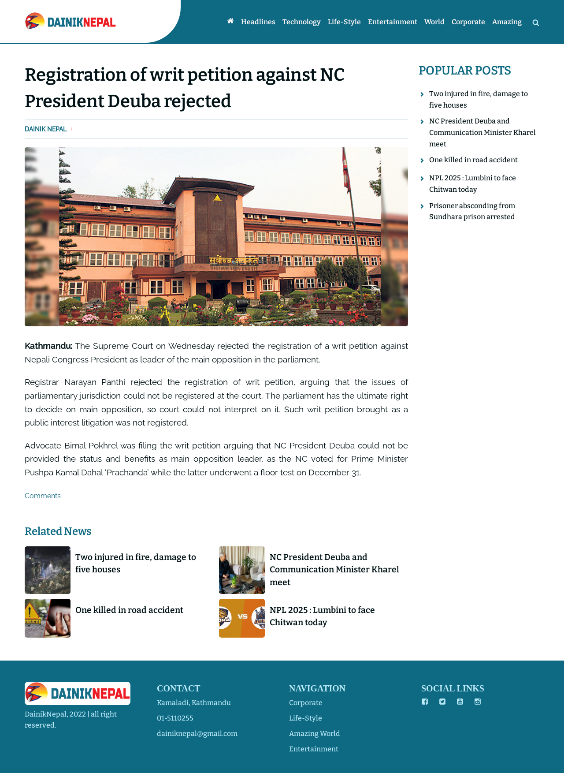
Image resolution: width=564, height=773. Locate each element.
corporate (306, 702)
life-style (305, 718)
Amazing (507, 22)
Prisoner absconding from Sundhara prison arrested (472, 211)
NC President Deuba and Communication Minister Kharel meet (334, 570)
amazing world (314, 733)
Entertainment (392, 22)
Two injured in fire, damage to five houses (135, 563)
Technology (301, 22)
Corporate (468, 22)
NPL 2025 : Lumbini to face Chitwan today (322, 616)
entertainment (313, 749)
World (434, 22)
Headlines (258, 22)
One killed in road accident (129, 610)
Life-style (344, 22)
